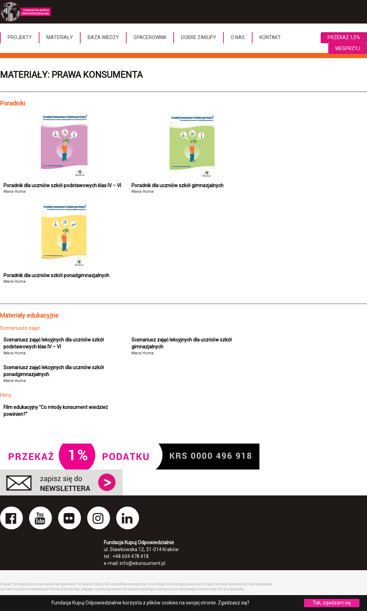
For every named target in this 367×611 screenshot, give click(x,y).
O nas (238, 37)
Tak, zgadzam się (332, 602)
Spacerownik (150, 37)
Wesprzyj (347, 48)
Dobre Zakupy (198, 37)
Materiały (59, 37)
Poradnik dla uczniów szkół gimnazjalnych (177, 185)
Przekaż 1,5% (344, 37)
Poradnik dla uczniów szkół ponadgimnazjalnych (56, 275)
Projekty (20, 37)
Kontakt (270, 37)
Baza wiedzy (103, 37)
